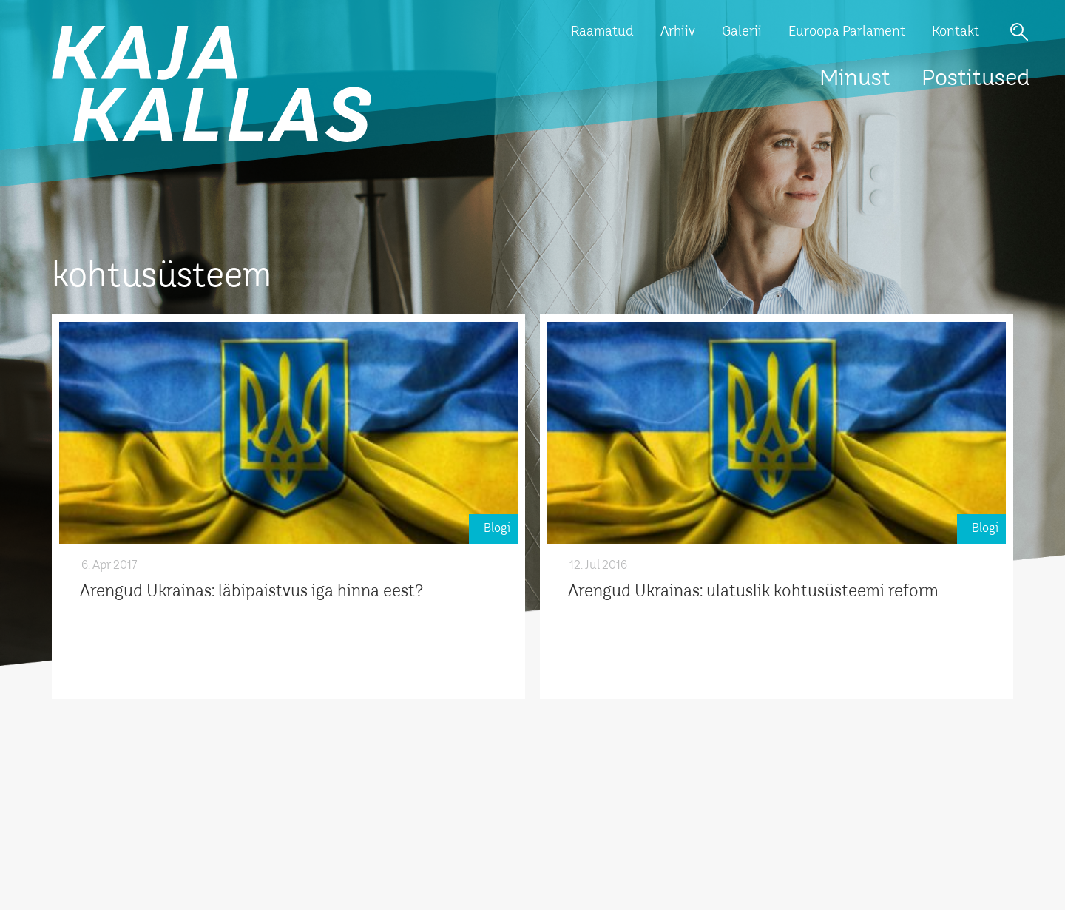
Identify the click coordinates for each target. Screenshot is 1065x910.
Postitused (976, 79)
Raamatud (602, 31)
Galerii (742, 31)
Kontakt (955, 31)
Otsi (1019, 32)
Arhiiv (677, 31)
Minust (854, 79)
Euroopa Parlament (846, 31)
